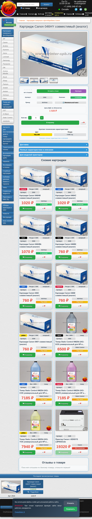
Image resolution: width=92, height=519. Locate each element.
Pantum (5, 84)
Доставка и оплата (47, 14)
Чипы (5, 187)
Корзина (68, 14)
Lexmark (6, 57)
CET (4, 110)
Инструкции (7, 217)
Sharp (5, 81)
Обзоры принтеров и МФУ (7, 207)
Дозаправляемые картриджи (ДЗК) (8, 155)
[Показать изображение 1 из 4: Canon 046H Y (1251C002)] (24, 81)
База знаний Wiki (7, 222)
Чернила (6, 161)
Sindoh (5, 88)
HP (4, 39)
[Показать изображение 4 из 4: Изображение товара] (53, 80)
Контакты (30, 14)
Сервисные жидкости (7, 192)
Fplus (5, 98)
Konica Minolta (5, 72)
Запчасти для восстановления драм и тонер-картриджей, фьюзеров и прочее (8, 135)
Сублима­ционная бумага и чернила (6, 180)
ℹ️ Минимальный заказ (70, 102)
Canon (5, 42)
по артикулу (41, 8)
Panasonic (6, 64)
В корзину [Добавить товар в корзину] (50, 122)
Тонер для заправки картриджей (7, 104)
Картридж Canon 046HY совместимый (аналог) (33, 484)
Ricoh (5, 77)
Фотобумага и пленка (7, 166)
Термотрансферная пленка (8, 148)
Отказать (70, 503)
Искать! (46, 4)
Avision (5, 91)
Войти (38, 14)
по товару (25, 8)
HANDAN (6, 121)
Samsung (6, 60)
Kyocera (6, 50)
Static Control (7, 117)
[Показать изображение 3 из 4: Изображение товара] (44, 80)
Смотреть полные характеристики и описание (53, 138)
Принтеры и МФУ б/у (7, 198)
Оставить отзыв (53, 91)
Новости (6, 213)
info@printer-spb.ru (58, 14)
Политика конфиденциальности (11, 507)
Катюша (6, 95)
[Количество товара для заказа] (36, 118)
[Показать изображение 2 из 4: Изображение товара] (34, 80)
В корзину (27, 209)
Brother (5, 46)
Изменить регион (10, 25)
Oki (4, 67)
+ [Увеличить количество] (42, 118)
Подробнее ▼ (20, 512)
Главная (21, 14)
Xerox (5, 53)
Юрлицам (78, 91)
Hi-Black (6, 114)
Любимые (77, 14)
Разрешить (70, 509)
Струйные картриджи (7, 172)
